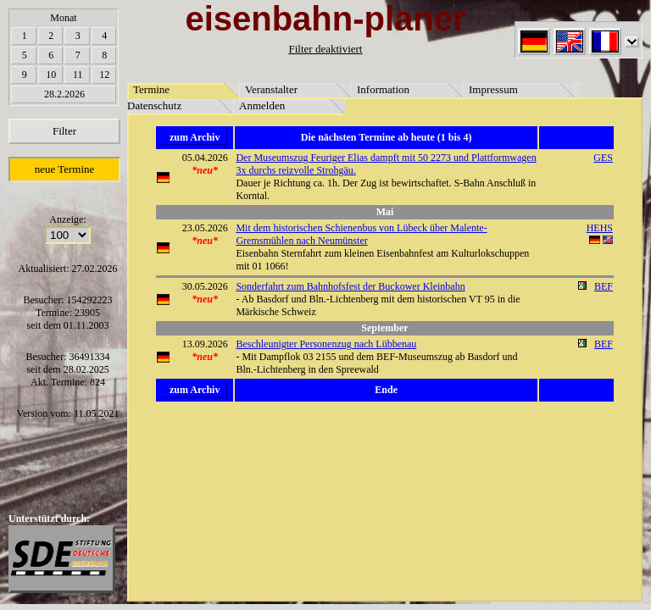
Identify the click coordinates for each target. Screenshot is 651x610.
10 (51, 74)
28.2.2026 (64, 94)
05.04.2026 (205, 158)
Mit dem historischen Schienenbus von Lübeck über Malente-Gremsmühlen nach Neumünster (361, 234)
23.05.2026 (205, 228)
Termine (151, 89)
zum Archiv (195, 137)
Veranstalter (271, 89)
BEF (603, 286)
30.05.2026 (205, 286)
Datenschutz (154, 105)
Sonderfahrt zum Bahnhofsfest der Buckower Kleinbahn (350, 286)
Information (383, 89)
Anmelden (262, 105)
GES (603, 158)
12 (104, 74)
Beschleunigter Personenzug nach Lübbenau (326, 344)
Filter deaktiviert (325, 48)
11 (78, 74)
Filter (64, 131)
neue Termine (65, 169)
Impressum (493, 89)
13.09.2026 (205, 344)
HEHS (600, 228)
